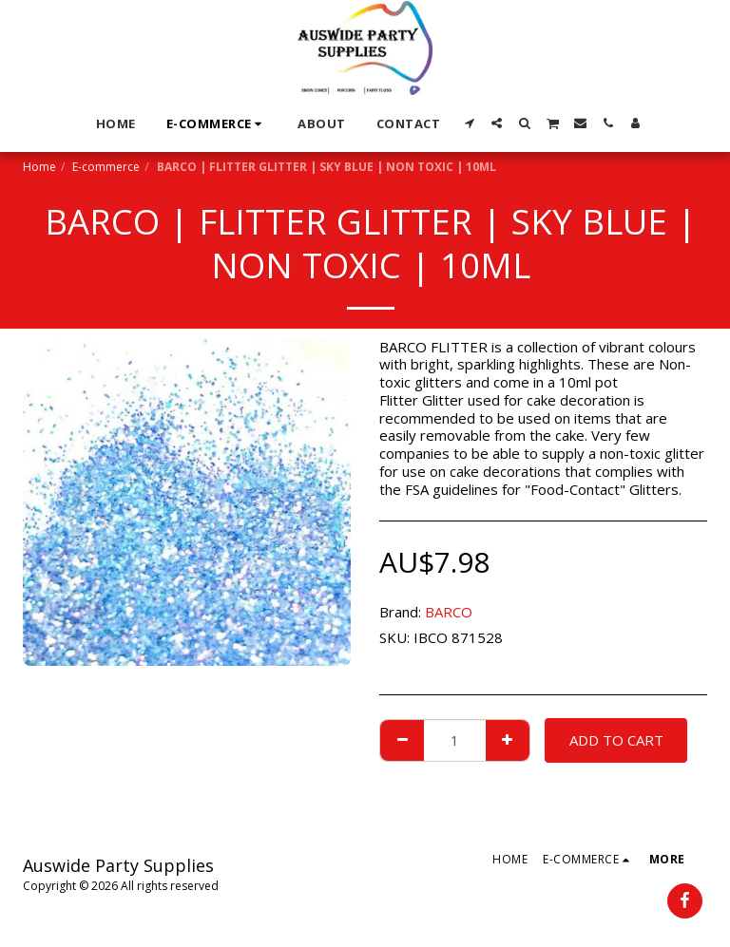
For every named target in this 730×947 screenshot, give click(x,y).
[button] (469, 123)
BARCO (448, 611)
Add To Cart (616, 739)
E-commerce (106, 167)
